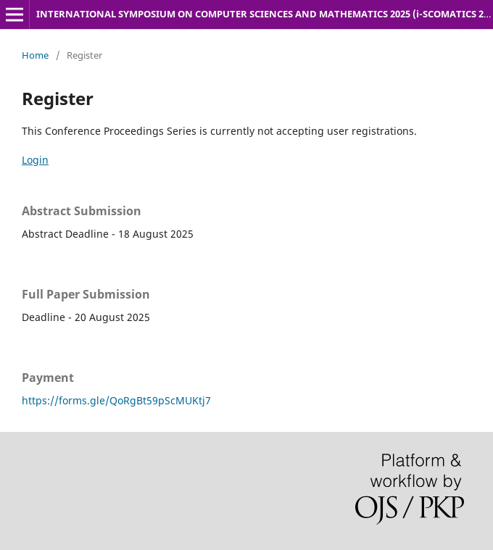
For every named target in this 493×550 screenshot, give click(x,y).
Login (35, 160)
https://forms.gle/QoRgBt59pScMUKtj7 (116, 400)
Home (35, 55)
